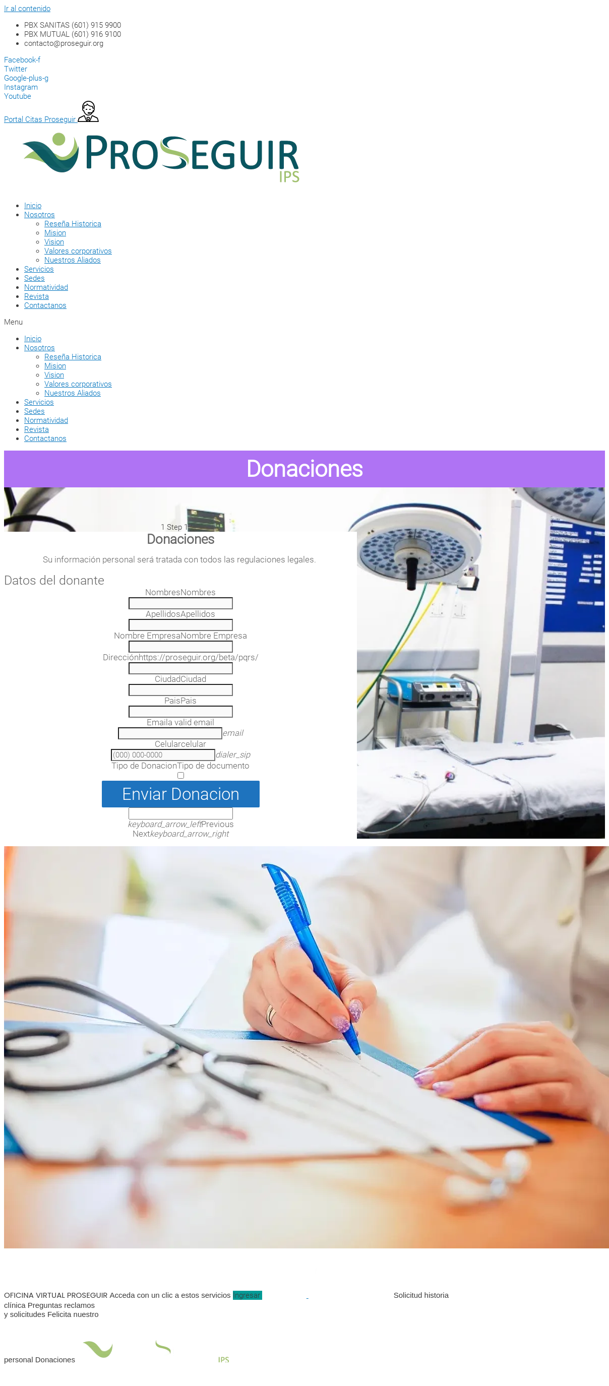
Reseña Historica (72, 223)
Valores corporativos (78, 251)
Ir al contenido (27, 8)
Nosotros (39, 214)
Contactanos (45, 305)
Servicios (39, 269)
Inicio (32, 205)
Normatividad (46, 287)
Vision (54, 241)
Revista (36, 296)
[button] (291, 322)
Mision (55, 232)
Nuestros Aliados (72, 260)
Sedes (34, 278)
